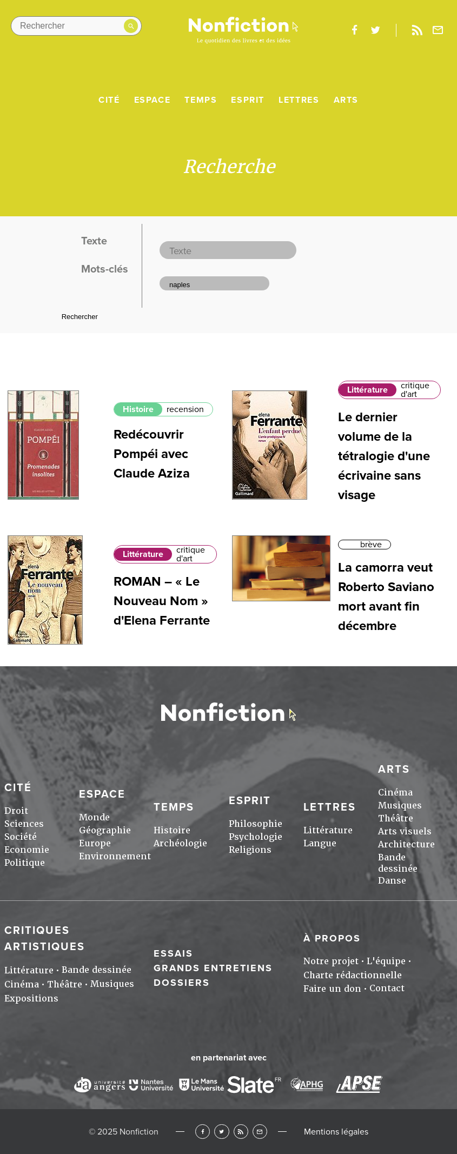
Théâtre (395, 818)
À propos (332, 938)
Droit (16, 811)
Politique (24, 862)
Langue (319, 843)
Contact (387, 988)
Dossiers (182, 983)
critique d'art (415, 390)
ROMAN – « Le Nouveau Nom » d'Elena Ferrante (162, 601)
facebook (354, 30)
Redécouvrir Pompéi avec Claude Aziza (152, 454)
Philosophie (255, 824)
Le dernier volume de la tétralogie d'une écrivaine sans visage (384, 456)
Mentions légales (336, 1131)
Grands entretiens (213, 968)
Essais (173, 953)
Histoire (138, 409)
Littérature (367, 389)
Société (20, 837)
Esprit (247, 100)
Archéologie (180, 843)
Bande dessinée (398, 863)
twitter (375, 30)
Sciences (24, 824)
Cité (109, 100)
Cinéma (395, 792)
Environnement (115, 856)
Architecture (406, 844)
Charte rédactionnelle (352, 975)
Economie (26, 849)
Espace (152, 100)
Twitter (221, 1131)
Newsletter (438, 30)
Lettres (299, 100)
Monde (94, 817)
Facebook (202, 1131)
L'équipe (386, 961)
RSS (241, 1131)
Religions (250, 849)
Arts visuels (405, 831)
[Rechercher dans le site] (76, 26)
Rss (417, 30)
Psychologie (255, 837)
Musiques (400, 805)
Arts (346, 100)
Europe (95, 843)
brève (371, 544)
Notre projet (331, 961)
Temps (200, 100)
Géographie (105, 830)
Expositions (31, 998)
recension (185, 409)
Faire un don (332, 988)
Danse (392, 880)
